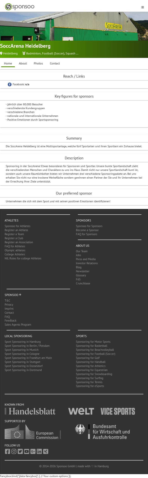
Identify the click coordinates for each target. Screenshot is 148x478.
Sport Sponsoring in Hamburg (23, 341)
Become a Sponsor (87, 230)
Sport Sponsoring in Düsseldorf (24, 366)
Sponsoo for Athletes (17, 226)
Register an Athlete (16, 230)
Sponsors (83, 220)
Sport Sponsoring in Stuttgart (22, 362)
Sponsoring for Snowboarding (94, 374)
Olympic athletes (15, 250)
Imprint (9, 308)
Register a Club (14, 238)
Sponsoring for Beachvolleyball (95, 350)
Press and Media (86, 259)
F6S (78, 279)
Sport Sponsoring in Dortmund (23, 370)
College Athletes (15, 254)
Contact (55, 63)
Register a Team (14, 234)
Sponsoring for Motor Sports (93, 341)
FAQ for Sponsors (86, 234)
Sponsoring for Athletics (90, 366)
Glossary (81, 275)
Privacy (9, 304)
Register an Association (19, 242)
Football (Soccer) (53, 53)
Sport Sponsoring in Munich (22, 350)
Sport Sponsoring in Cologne (22, 354)
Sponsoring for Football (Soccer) (95, 354)
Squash (70, 53)
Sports (81, 336)
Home (8, 63)
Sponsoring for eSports (90, 386)
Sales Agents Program (18, 324)
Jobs (78, 255)
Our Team (81, 251)
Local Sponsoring (18, 336)
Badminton (33, 53)
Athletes (11, 220)
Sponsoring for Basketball (91, 346)
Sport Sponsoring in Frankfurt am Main (28, 358)
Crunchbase (83, 283)
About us (82, 245)
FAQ (7, 316)
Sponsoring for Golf (88, 358)
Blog (79, 267)
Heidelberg (10, 53)
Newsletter (82, 271)
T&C (7, 300)
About (23, 63)
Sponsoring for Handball (90, 362)
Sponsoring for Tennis (89, 382)
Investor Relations (87, 263)
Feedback (10, 320)
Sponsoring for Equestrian (92, 370)
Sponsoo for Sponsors (89, 226)
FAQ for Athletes (15, 246)
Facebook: (18, 84)
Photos (38, 63)
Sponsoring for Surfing (89, 378)
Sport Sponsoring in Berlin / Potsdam (27, 346)
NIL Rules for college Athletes (23, 258)
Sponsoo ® (13, 295)
